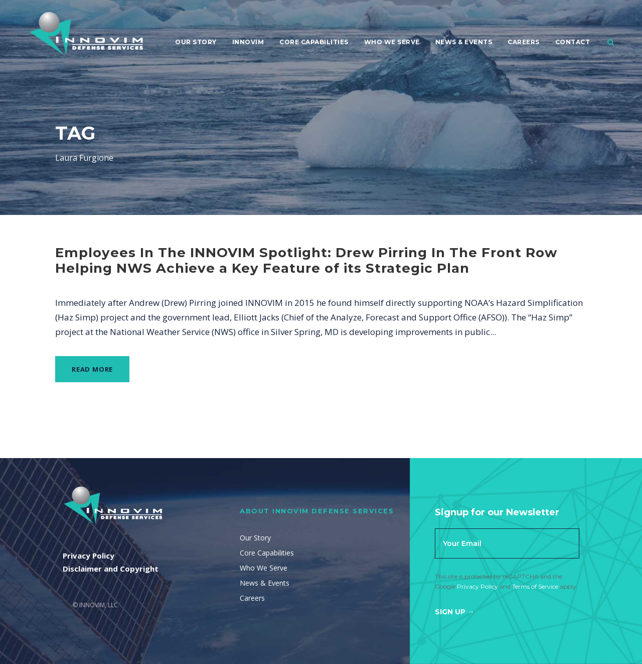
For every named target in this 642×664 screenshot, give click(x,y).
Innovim (248, 42)
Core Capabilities (314, 42)
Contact (572, 42)
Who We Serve (392, 42)
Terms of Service (535, 586)
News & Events (464, 42)
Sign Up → (454, 611)
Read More (92, 369)
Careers (524, 42)
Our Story (196, 42)
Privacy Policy (477, 586)
